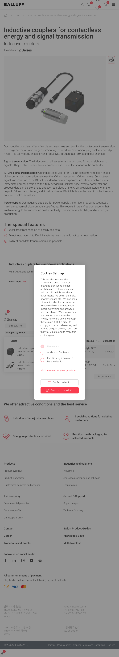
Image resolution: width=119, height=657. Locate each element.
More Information (50, 370)
